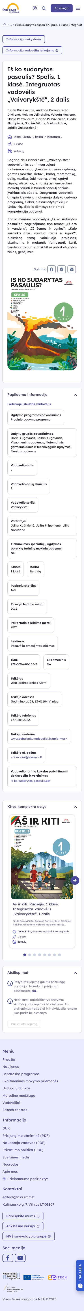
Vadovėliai (11, 1103)
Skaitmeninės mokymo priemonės (30, 1081)
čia (34, 990)
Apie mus (10, 1171)
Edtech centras (14, 1110)
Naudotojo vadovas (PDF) (23, 1143)
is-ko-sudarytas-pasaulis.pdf (30, 780)
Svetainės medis (15, 1157)
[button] (44, 8)
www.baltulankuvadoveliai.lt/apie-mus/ (39, 738)
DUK (6, 1128)
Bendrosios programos (20, 1074)
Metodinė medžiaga (18, 1095)
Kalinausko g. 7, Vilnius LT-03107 (28, 1204)
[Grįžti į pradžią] (6, 24)
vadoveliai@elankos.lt (26, 757)
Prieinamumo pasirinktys (25, 1179)
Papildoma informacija (42, 394)
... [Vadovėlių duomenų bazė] (11, 25)
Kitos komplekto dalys (42, 806)
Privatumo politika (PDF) (22, 1150)
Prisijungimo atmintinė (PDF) (26, 1135)
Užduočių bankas (16, 1088)
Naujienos (10, 1066)
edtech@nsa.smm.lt (18, 1197)
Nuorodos (10, 1164)
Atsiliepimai (42, 972)
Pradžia (8, 1059)
